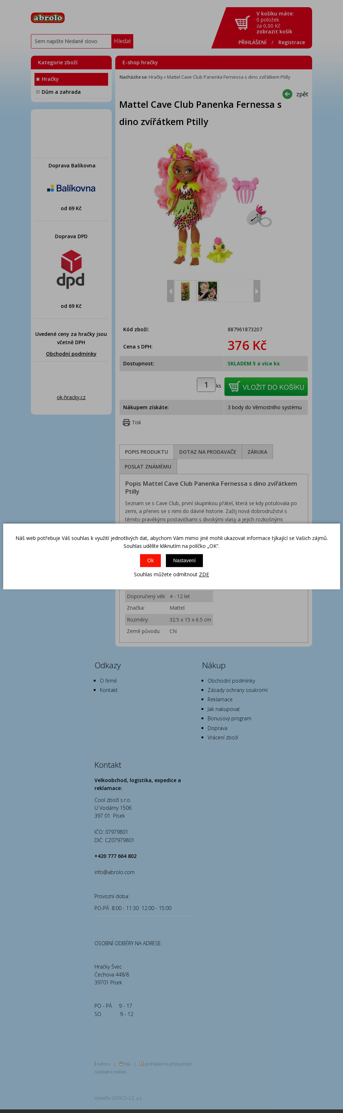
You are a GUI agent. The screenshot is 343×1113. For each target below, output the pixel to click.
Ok (150, 560)
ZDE (204, 574)
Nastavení (184, 560)
